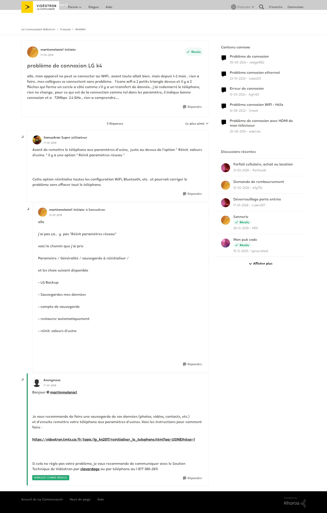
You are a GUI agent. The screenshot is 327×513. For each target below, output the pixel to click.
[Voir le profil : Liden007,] (225, 202)
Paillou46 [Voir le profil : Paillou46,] (259, 170)
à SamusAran (95, 210)
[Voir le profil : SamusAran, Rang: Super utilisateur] (36, 139)
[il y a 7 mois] (240, 250)
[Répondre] (192, 107)
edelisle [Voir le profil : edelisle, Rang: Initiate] (254, 131)
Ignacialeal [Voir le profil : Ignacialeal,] (259, 251)
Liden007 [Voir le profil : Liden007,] (258, 205)
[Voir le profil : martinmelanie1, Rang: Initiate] (32, 52)
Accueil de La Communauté (42, 499)
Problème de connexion (249, 56)
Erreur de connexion (247, 88)
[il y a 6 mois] (240, 205)
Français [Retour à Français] (65, 29)
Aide (100, 499)
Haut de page (80, 499)
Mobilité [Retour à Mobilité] (80, 29)
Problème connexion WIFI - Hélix (256, 104)
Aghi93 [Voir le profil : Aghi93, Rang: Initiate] (254, 94)
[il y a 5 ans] (237, 78)
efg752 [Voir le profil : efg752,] (257, 188)
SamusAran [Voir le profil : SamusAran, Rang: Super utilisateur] (52, 137)
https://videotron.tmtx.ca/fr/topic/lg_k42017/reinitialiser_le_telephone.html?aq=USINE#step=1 (113, 439)
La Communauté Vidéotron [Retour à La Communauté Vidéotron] (38, 29)
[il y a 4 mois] (241, 170)
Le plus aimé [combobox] (197, 124)
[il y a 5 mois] (241, 187)
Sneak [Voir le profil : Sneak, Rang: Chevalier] (253, 111)
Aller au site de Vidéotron (42, 4)
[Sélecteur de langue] (242, 16)
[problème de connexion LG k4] (50, 143)
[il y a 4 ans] (237, 110)
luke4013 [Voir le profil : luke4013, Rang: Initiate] (255, 78)
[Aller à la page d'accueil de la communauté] (40, 17)
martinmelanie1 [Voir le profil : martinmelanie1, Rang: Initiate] (52, 50)
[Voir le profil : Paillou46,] (225, 167)
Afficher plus (260, 263)
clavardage (90, 469)
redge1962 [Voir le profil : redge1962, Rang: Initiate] (257, 62)
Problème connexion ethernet (255, 72)
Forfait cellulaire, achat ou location (263, 164)
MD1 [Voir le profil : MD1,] (255, 228)
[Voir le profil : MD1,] (225, 220)
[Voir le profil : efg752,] (225, 185)
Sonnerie (240, 217)
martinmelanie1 (63, 392)
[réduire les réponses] (23, 137)
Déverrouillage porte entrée (257, 199)
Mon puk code (245, 239)
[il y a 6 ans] (238, 131)
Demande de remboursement (258, 182)
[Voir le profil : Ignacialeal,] (225, 243)
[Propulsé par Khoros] (295, 502)
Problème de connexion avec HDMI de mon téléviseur (261, 123)
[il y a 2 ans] (238, 62)
